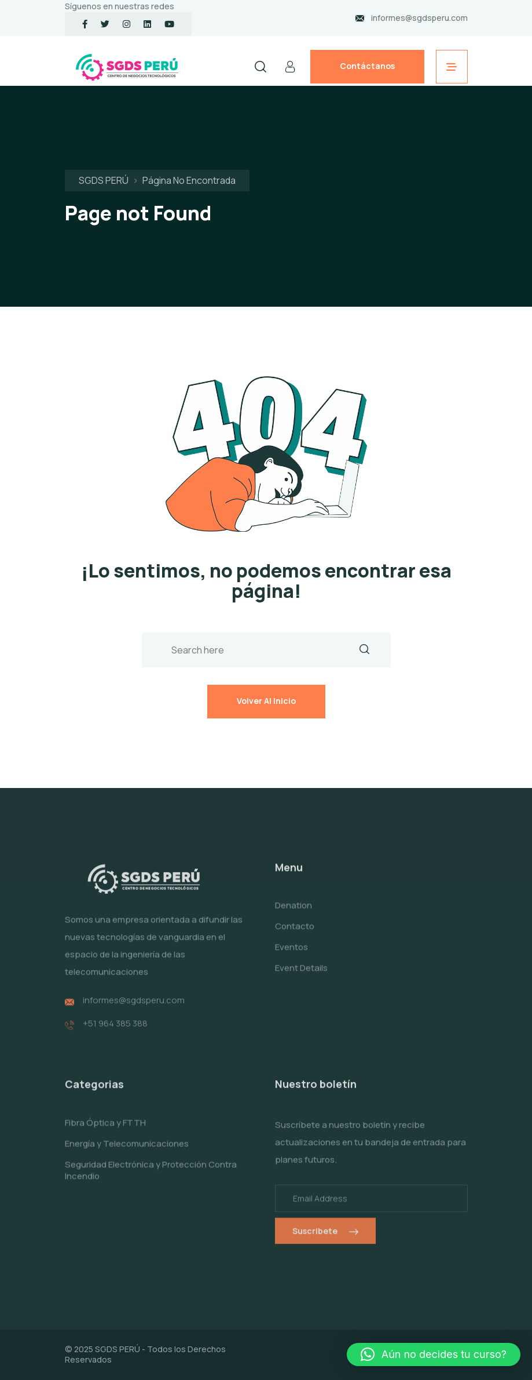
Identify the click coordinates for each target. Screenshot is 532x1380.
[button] (433, 1354)
